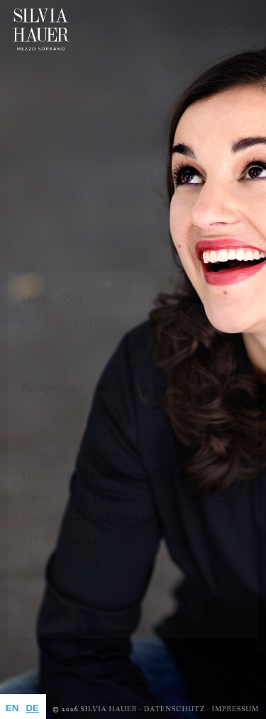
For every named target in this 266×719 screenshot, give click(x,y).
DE (32, 708)
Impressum (235, 709)
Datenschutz (174, 709)
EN (12, 708)
